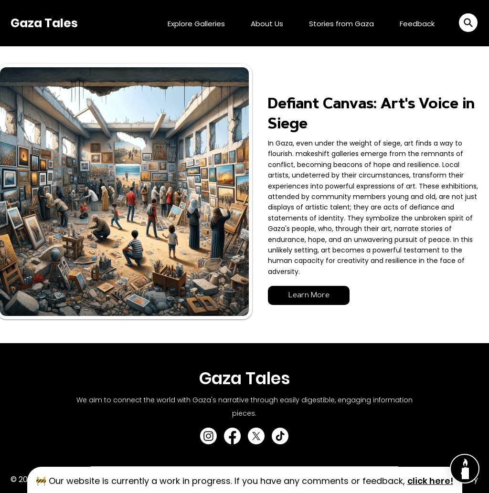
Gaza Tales (44, 23)
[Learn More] (309, 295)
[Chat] (464, 468)
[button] (468, 22)
